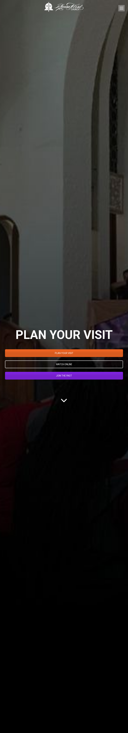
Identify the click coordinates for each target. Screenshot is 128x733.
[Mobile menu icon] (121, 8)
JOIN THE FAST (64, 375)
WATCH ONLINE (64, 364)
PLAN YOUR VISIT (64, 353)
